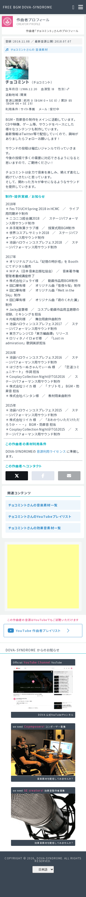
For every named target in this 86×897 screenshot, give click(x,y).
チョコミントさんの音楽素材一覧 (33, 505)
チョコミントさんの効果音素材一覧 (34, 528)
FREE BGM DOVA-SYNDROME (27, 7)
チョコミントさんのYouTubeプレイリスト (40, 516)
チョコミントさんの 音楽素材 (29, 49)
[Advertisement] (43, 576)
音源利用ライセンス (51, 451)
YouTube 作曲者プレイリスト (38, 630)
